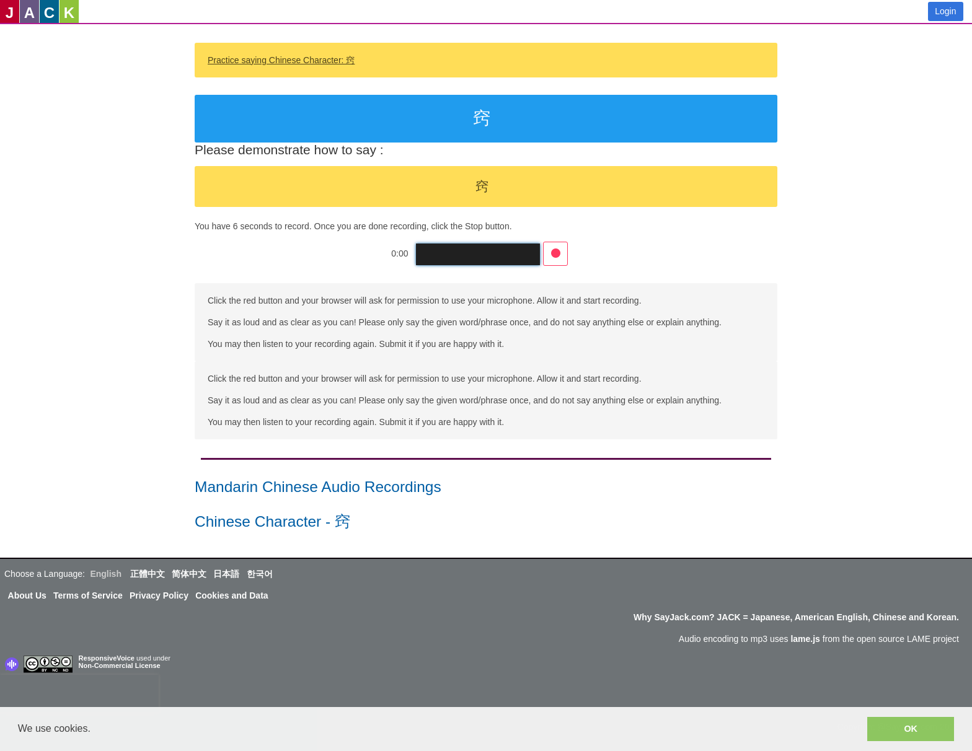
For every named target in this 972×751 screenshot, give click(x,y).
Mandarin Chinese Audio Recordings (318, 486)
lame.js (805, 639)
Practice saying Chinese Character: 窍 (281, 60)
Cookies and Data (231, 595)
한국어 (260, 574)
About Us (27, 595)
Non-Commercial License (120, 665)
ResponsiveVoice (107, 658)
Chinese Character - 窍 (272, 521)
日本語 (226, 574)
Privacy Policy (159, 595)
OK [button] (910, 729)
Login (945, 11)
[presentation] (79, 693)
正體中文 (147, 574)
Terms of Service (88, 595)
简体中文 (189, 574)
